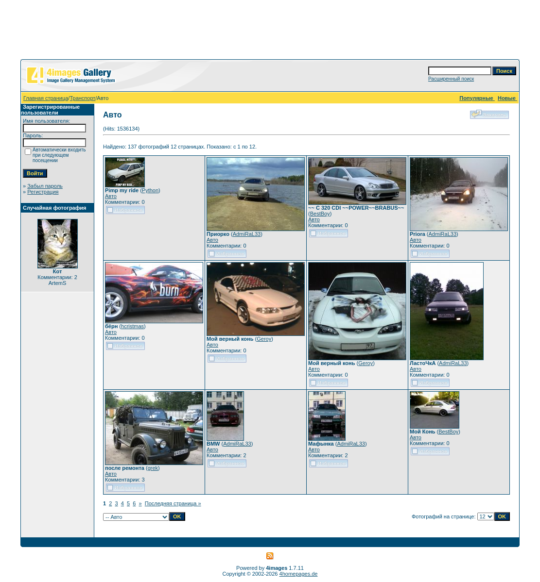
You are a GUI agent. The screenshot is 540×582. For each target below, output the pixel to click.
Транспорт (82, 98)
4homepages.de (298, 574)
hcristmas (132, 326)
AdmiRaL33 (247, 234)
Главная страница (45, 98)
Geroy (264, 339)
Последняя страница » (173, 503)
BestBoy (320, 213)
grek (153, 468)
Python (150, 190)
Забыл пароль (45, 186)
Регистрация (42, 192)
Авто (111, 196)
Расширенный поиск (451, 79)
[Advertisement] (270, 31)
